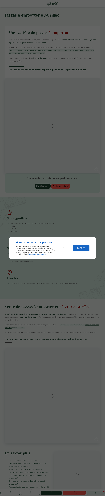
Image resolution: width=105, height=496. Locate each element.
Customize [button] (66, 248)
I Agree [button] (81, 248)
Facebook (40, 254)
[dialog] (52, 248)
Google (32, 254)
